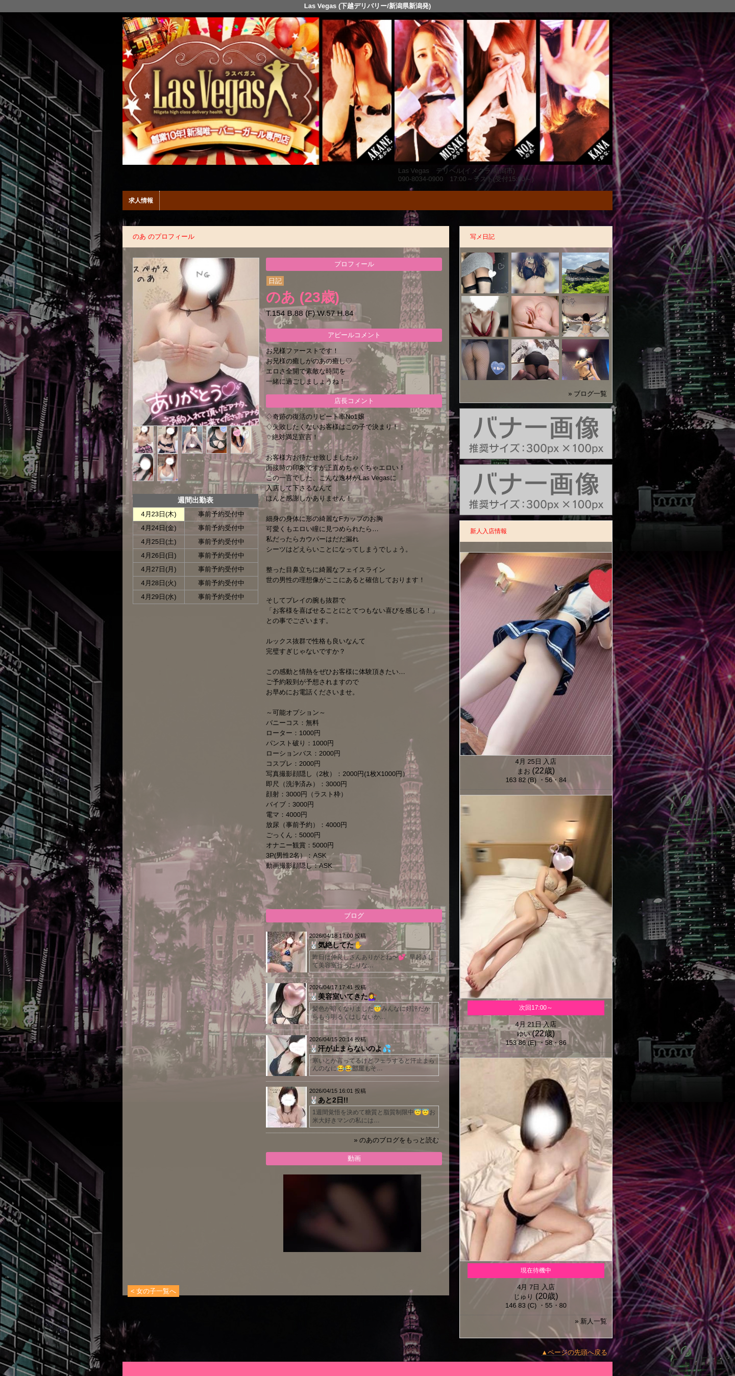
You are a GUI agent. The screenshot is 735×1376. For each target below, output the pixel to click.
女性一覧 (200, 219)
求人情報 (141, 200)
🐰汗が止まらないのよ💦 (350, 1048)
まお (523, 771)
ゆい (523, 1034)
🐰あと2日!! (328, 1100)
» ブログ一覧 (587, 393)
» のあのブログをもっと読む (396, 1140)
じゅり (523, 1296)
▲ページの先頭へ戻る (574, 1352)
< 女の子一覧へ (153, 1291)
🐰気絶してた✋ (335, 945)
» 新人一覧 (591, 1321)
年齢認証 (138, 219)
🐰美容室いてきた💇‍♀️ (343, 996)
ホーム (169, 219)
